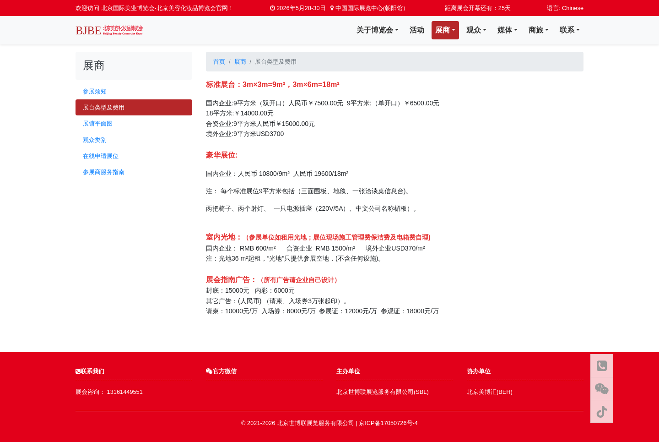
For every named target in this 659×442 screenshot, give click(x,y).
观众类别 (95, 139)
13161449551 (125, 391)
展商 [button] (442, 30)
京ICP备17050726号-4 (388, 423)
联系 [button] (567, 30)
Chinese (572, 8)
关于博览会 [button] (375, 30)
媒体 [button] (504, 30)
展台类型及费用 (103, 107)
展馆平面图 (98, 123)
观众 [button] (473, 30)
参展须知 (95, 91)
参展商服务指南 (103, 172)
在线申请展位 (101, 156)
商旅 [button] (536, 30)
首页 (219, 61)
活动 (417, 30)
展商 (240, 61)
